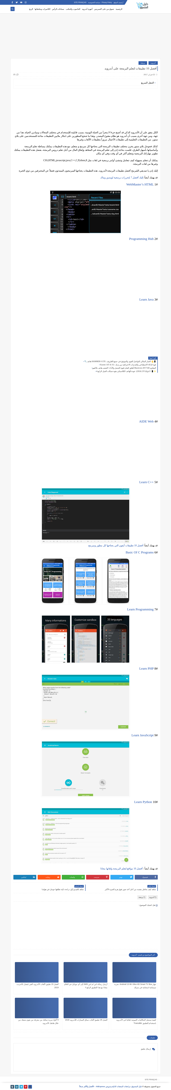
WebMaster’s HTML (140, 184)
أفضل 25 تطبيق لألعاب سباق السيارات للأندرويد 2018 (86, 1020)
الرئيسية (119, 9)
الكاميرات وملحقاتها (42, 9)
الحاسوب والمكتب (73, 9)
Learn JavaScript (143, 735)
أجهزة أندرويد (87, 9)
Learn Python (143, 802)
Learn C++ (146, 482)
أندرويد (153, 63)
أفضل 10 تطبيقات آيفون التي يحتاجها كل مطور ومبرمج (115, 545)
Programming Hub (141, 239)
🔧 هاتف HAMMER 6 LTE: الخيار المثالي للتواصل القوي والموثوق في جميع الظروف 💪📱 (120, 361)
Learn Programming (140, 609)
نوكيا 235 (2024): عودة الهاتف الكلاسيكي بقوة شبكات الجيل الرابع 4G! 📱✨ (126, 371)
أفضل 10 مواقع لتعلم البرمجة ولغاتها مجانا (121, 868)
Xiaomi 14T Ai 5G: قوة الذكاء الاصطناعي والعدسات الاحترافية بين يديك (128, 365)
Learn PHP (146, 668)
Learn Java (146, 299)
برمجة (143, 63)
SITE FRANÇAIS (80, 2)
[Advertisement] (86, 37)
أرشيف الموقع (118, 2)
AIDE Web (146, 421)
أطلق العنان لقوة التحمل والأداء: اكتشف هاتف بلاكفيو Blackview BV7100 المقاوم (124, 368)
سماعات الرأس (58, 9)
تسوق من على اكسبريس (104, 9)
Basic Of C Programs (140, 552)
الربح (31, 9)
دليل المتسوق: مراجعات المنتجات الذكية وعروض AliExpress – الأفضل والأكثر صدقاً (110, 1086)
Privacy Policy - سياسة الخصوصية (100, 2)
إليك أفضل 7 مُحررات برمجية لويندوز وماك (121, 177)
